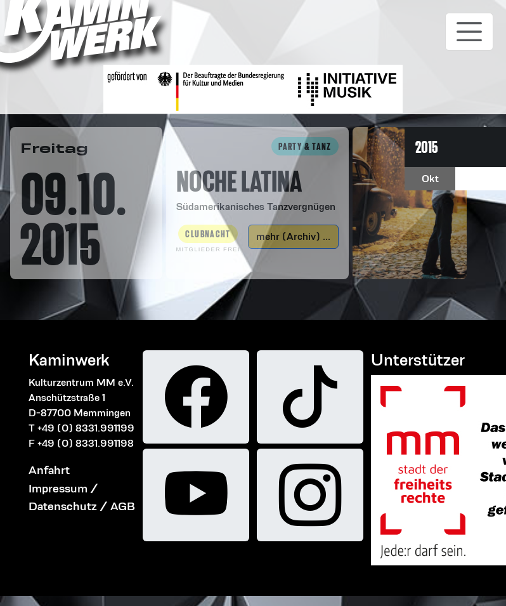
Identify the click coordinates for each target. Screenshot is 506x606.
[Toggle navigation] (469, 32)
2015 (426, 147)
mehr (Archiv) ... (293, 236)
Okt (430, 178)
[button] (257, 175)
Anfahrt (49, 470)
